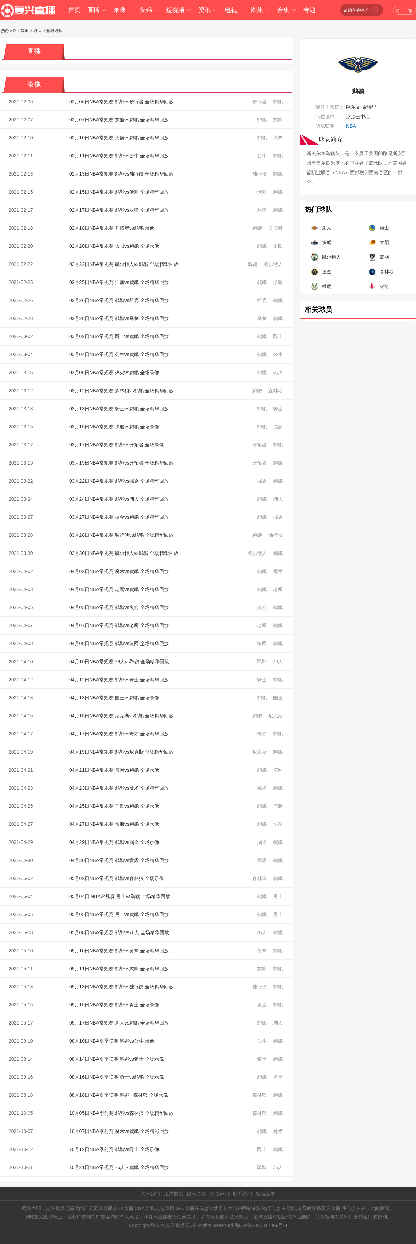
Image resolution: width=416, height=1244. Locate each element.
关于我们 (150, 1193)
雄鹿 (262, 300)
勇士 (278, 896)
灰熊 (278, 119)
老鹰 (278, 589)
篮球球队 (54, 30)
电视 (234, 9)
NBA (351, 126)
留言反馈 (265, 1193)
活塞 (262, 192)
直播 (97, 9)
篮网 (262, 643)
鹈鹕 (278, 101)
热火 (278, 372)
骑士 (278, 408)
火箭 (278, 137)
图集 (260, 9)
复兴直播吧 (178, 1225)
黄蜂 (262, 950)
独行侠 (259, 174)
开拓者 (275, 228)
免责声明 (219, 1193)
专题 (309, 9)
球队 (37, 30)
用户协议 (173, 1193)
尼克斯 (275, 715)
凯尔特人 (273, 264)
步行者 (259, 101)
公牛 (262, 155)
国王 (278, 697)
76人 (277, 661)
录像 (123, 9)
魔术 (278, 571)
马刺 (262, 318)
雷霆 (262, 860)
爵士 (278, 336)
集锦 (149, 9)
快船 (278, 426)
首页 (74, 9)
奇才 (262, 734)
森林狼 (275, 390)
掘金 (262, 481)
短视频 (179, 9)
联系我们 (242, 1193)
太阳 (278, 246)
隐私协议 (196, 1193)
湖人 (278, 499)
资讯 (208, 9)
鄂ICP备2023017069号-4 (260, 1225)
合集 (287, 9)
